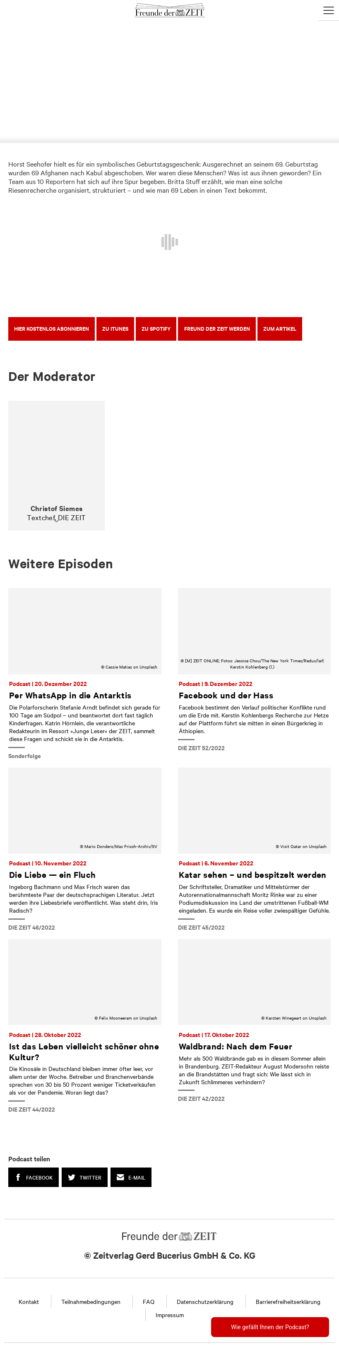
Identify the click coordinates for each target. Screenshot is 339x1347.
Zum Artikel (279, 328)
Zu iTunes (115, 328)
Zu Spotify (156, 328)
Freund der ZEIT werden (217, 328)
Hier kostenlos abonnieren (51, 328)
